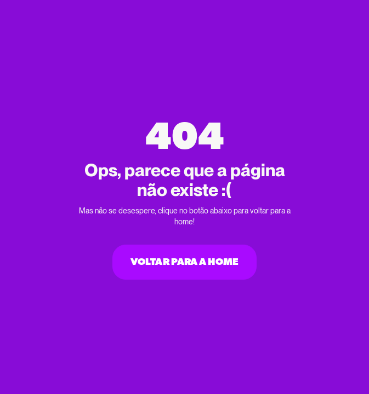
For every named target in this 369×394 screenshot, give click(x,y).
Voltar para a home (184, 262)
